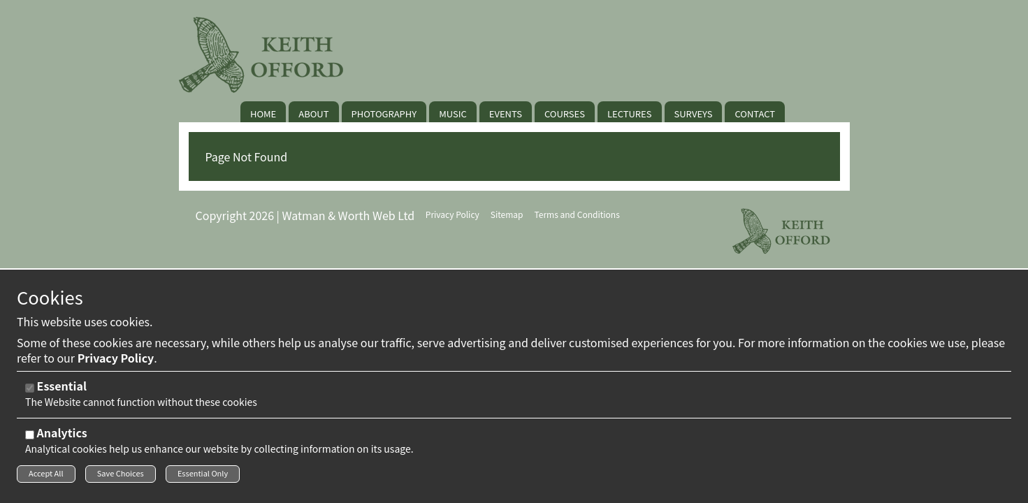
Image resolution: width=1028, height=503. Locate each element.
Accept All (46, 477)
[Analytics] (29, 438)
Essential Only (203, 477)
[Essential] (29, 391)
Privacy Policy (116, 361)
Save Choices (120, 477)
